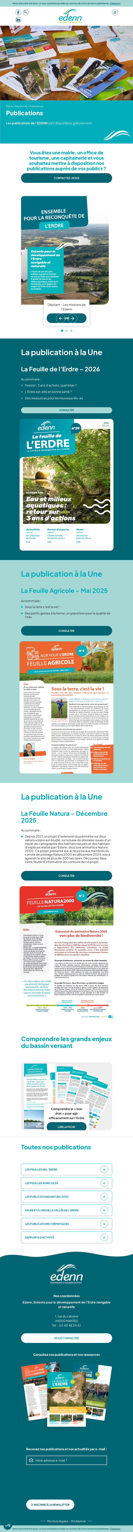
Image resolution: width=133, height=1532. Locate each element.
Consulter (66, 410)
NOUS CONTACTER (66, 1338)
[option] (66, 261)
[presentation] (41, 1482)
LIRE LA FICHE (67, 1127)
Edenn (9, 106)
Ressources (21, 106)
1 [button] (62, 331)
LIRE (66, 318)
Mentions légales (57, 1521)
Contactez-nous (66, 178)
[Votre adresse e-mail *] (66, 1460)
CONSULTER (66, 630)
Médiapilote (78, 1521)
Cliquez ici (115, 3)
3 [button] (71, 331)
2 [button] (66, 331)
